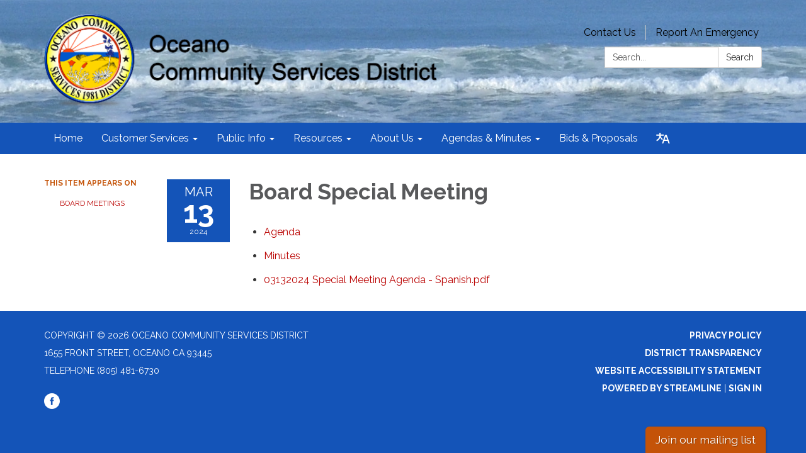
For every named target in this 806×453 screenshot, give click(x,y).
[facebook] (52, 406)
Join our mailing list (706, 439)
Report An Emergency (707, 32)
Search (740, 57)
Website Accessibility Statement (678, 371)
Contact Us (610, 32)
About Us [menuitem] (392, 138)
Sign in (745, 388)
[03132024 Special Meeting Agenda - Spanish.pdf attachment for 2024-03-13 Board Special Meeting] (377, 280)
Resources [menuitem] (318, 138)
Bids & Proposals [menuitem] (598, 138)
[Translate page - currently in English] (663, 138)
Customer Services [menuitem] (145, 138)
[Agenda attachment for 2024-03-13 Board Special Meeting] (282, 232)
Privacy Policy (726, 335)
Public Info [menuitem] (241, 138)
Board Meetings (92, 203)
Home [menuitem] (68, 138)
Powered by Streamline (662, 388)
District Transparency (703, 353)
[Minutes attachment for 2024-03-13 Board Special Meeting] (282, 256)
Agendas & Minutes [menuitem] (486, 138)
